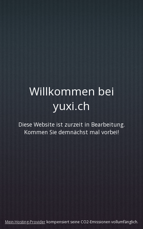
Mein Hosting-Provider (25, 222)
